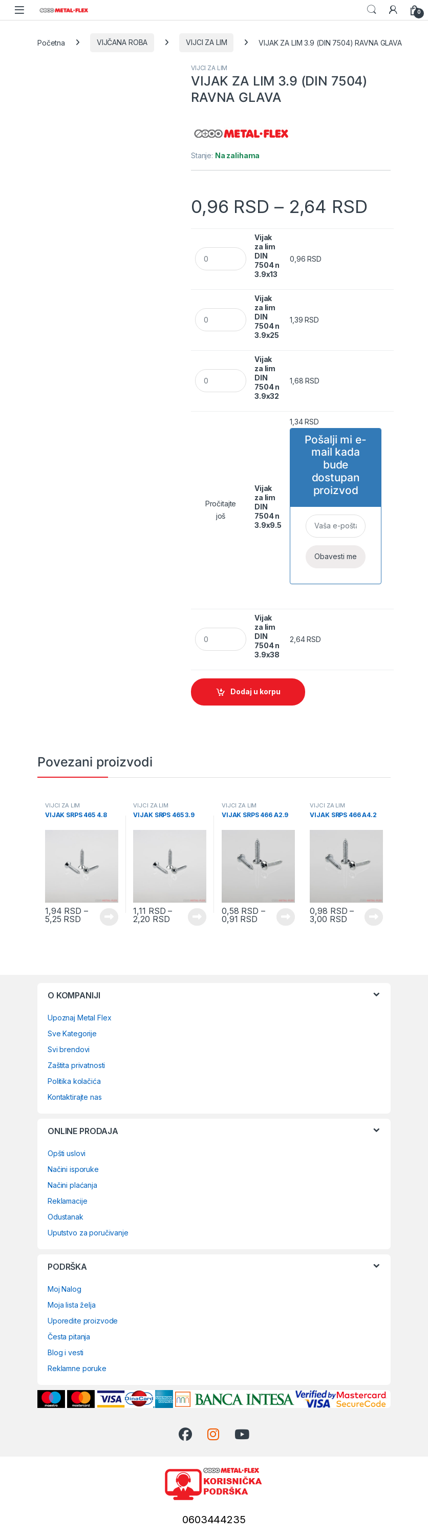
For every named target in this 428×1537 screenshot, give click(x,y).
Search (371, 9)
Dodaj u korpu (255, 691)
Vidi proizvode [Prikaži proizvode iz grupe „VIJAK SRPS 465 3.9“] (197, 917)
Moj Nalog (64, 1289)
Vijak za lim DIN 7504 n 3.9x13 (267, 256)
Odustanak (65, 1216)
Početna (51, 42)
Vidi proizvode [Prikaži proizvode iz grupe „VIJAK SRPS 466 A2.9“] (285, 917)
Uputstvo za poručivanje (88, 1232)
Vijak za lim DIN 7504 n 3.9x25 (267, 316)
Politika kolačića (74, 1081)
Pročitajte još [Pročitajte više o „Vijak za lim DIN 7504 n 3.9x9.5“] (221, 509)
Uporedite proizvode (83, 1320)
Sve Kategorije (72, 1033)
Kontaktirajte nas (75, 1097)
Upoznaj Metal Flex (79, 1017)
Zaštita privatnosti (76, 1065)
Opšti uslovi (66, 1153)
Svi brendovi (69, 1049)
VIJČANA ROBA (122, 42)
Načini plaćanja (72, 1185)
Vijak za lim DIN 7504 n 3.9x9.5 (268, 506)
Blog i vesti (65, 1352)
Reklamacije (67, 1201)
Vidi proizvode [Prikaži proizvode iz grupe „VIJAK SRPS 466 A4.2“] (374, 917)
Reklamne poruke (77, 1368)
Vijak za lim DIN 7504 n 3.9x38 (267, 636)
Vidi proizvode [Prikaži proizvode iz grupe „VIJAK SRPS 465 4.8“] (109, 917)
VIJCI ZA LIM (206, 42)
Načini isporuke (73, 1169)
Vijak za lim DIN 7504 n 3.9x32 (267, 377)
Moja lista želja (72, 1304)
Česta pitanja (69, 1336)
